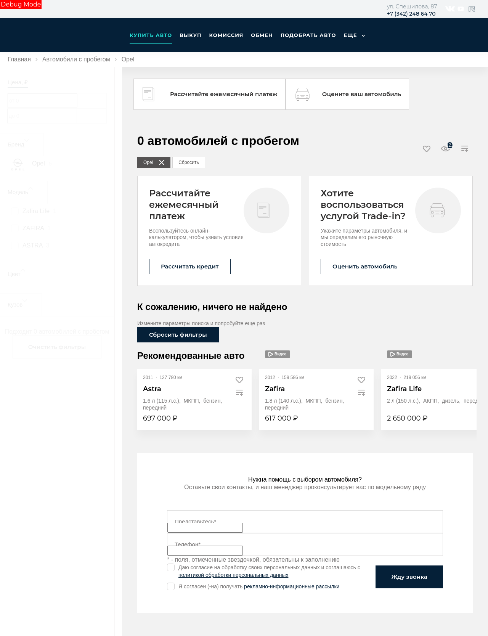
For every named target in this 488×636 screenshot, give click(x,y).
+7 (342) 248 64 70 (411, 13)
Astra (152, 389)
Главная (19, 59)
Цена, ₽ (18, 82)
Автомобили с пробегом (76, 59)
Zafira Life (404, 389)
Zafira (275, 389)
